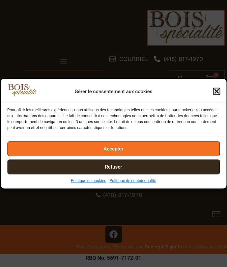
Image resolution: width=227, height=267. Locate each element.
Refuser (113, 167)
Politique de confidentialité (132, 180)
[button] (216, 91)
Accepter (113, 149)
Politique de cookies (88, 180)
